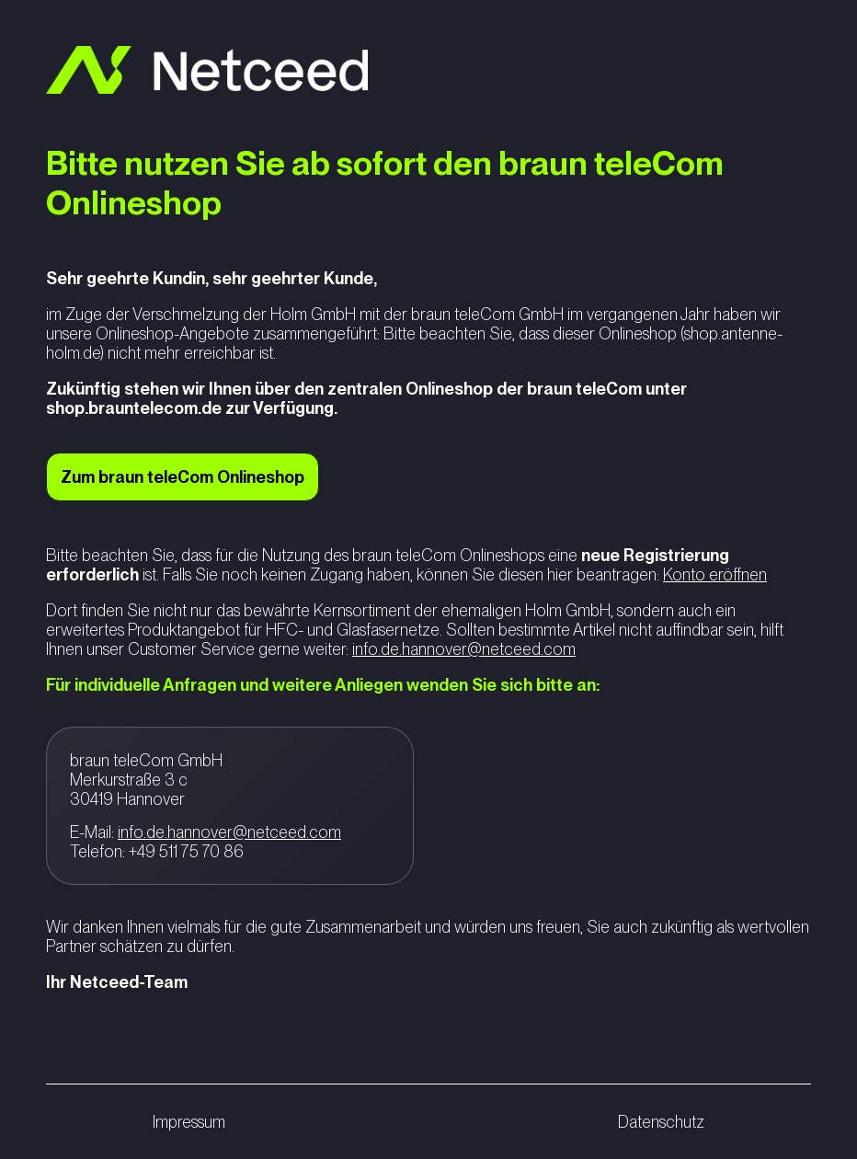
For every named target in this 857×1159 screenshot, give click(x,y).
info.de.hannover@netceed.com (464, 649)
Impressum (189, 1121)
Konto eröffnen (715, 574)
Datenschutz (661, 1121)
